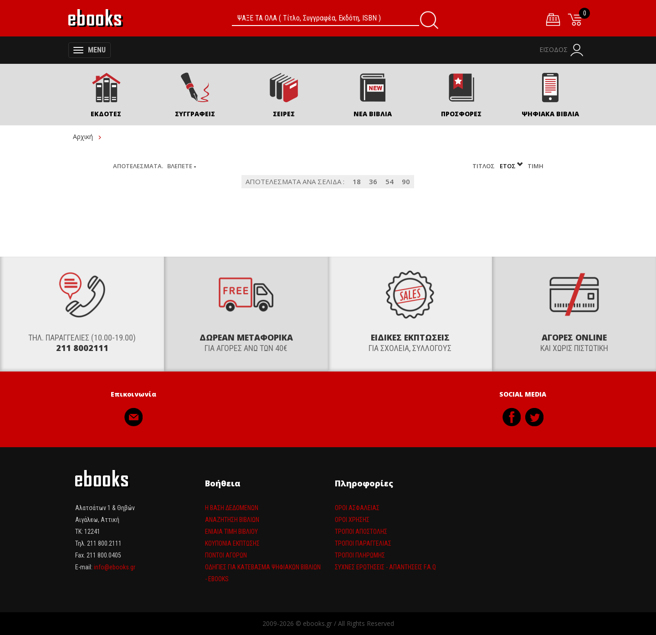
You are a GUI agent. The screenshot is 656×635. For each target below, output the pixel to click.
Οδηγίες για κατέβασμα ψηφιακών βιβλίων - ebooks (263, 573)
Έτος (512, 166)
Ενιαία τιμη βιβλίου (231, 531)
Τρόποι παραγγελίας (363, 543)
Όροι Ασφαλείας (357, 507)
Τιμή (535, 166)
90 (406, 181)
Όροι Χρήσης (352, 519)
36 (373, 181)
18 (357, 181)
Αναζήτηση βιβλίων (232, 519)
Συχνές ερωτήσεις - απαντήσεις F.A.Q (385, 567)
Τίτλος (484, 166)
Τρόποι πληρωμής (360, 555)
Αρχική (83, 136)
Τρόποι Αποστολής (361, 531)
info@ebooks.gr (114, 567)
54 (389, 181)
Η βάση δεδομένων (231, 507)
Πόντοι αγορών (226, 555)
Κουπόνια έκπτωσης (232, 543)
